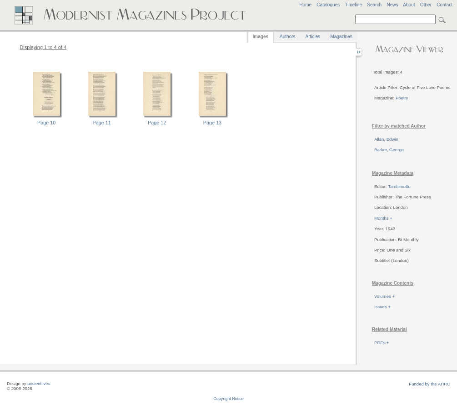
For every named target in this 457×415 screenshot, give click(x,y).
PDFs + (381, 342)
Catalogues (328, 4)
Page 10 (46, 122)
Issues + (382, 306)
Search (374, 4)
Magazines (341, 36)
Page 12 (157, 122)
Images (260, 36)
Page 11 (102, 122)
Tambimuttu (399, 186)
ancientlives (38, 383)
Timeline (353, 4)
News (392, 4)
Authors (287, 36)
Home (305, 4)
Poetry (402, 97)
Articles (313, 36)
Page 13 (212, 122)
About (409, 4)
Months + (383, 218)
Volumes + (384, 296)
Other (426, 4)
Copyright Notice (228, 398)
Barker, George (389, 149)
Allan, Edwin (386, 139)
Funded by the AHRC (429, 383)
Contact (444, 4)
